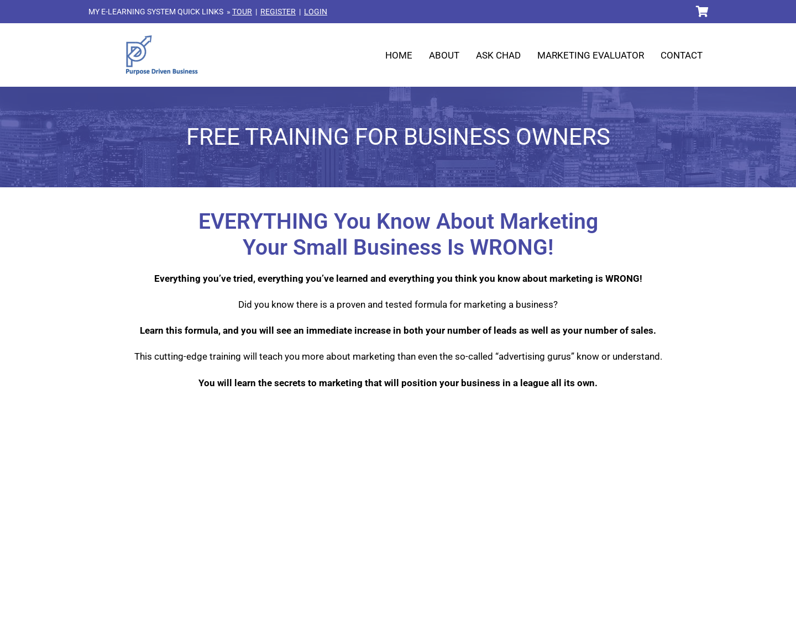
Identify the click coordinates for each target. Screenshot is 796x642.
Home (398, 55)
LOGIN (315, 11)
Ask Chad (498, 55)
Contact (682, 55)
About (444, 55)
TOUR (242, 11)
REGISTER (278, 11)
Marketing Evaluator (590, 55)
